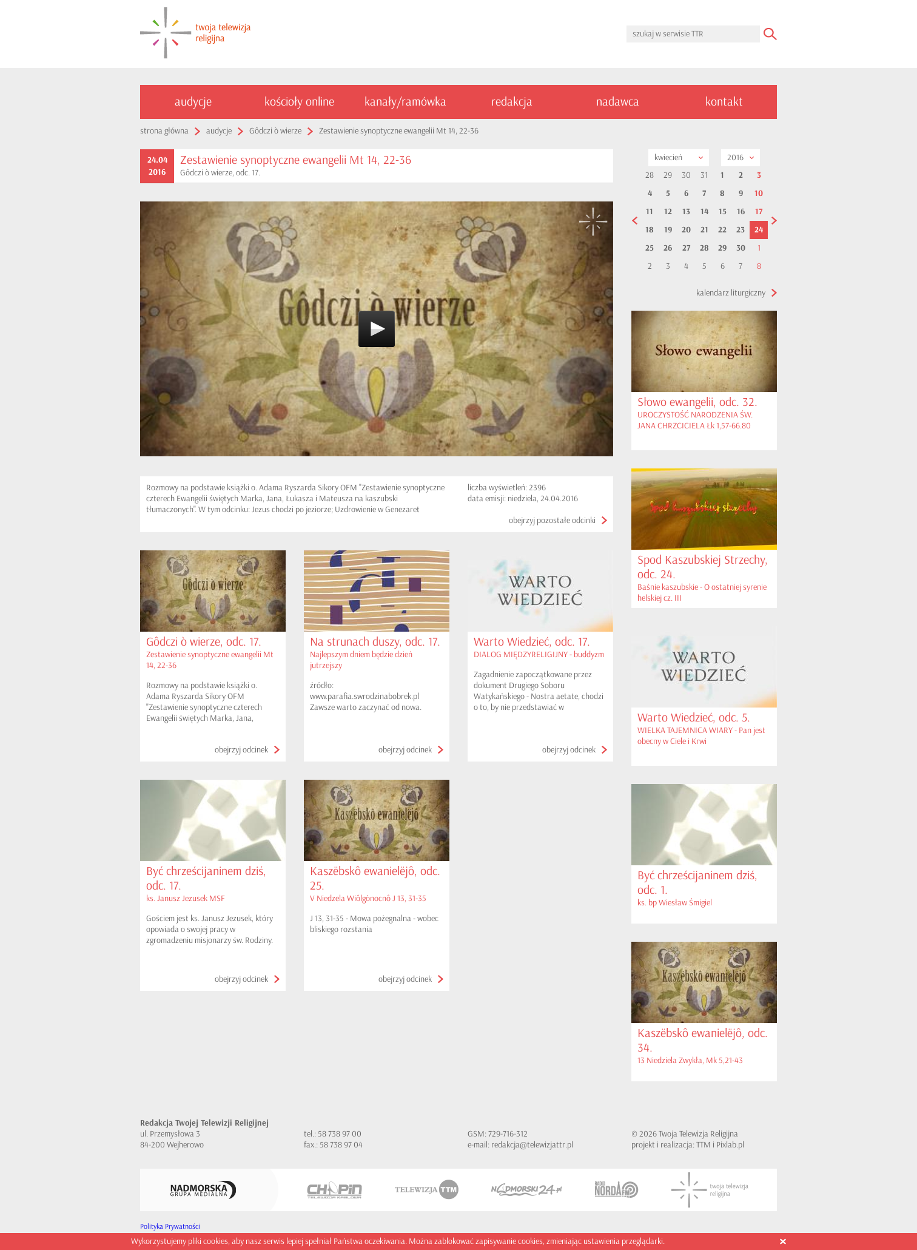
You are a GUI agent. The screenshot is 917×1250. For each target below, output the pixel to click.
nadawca (617, 101)
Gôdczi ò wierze (275, 131)
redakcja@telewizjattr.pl (532, 1145)
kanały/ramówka (405, 101)
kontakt (724, 101)
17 (758, 211)
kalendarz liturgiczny (730, 293)
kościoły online (299, 101)
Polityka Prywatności (170, 1226)
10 (758, 193)
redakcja (511, 101)
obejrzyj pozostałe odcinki (552, 520)
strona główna (164, 131)
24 (758, 230)
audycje (193, 101)
